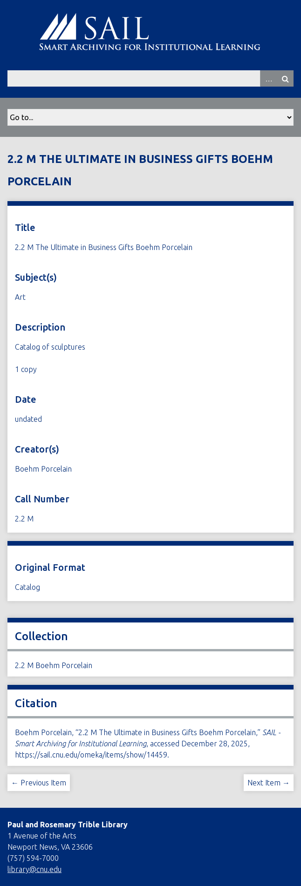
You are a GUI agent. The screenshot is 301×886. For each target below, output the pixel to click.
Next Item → (268, 782)
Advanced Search (268, 78)
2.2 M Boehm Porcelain (53, 665)
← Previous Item (38, 782)
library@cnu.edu (34, 869)
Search (285, 78)
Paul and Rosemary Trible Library (67, 824)
